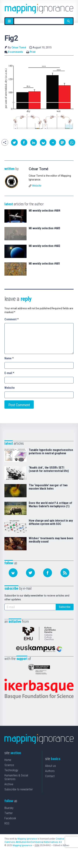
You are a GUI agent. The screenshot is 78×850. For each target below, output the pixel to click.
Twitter (8, 813)
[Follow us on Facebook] (47, 572)
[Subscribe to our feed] (64, 572)
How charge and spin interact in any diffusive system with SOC (51, 522)
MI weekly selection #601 (44, 263)
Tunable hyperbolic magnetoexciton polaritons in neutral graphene (51, 451)
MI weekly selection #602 (44, 246)
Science (9, 765)
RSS (6, 823)
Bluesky (8, 808)
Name (9, 358)
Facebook (10, 818)
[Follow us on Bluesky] (13, 572)
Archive (8, 784)
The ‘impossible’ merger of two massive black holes (48, 487)
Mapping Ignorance (27, 838)
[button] (14, 142)
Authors (50, 771)
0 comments (15, 51)
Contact (50, 776)
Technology (11, 770)
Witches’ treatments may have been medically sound (51, 540)
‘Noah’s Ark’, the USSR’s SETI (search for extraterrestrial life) (49, 469)
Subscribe (64, 607)
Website (36, 185)
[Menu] (9, 21)
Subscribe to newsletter (18, 789)
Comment (11, 319)
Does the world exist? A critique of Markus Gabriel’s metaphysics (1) (50, 504)
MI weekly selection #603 (44, 228)
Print (32, 51)
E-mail (9, 373)
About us (50, 766)
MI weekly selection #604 (44, 210)
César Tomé (18, 47)
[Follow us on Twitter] (30, 572)
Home (7, 760)
